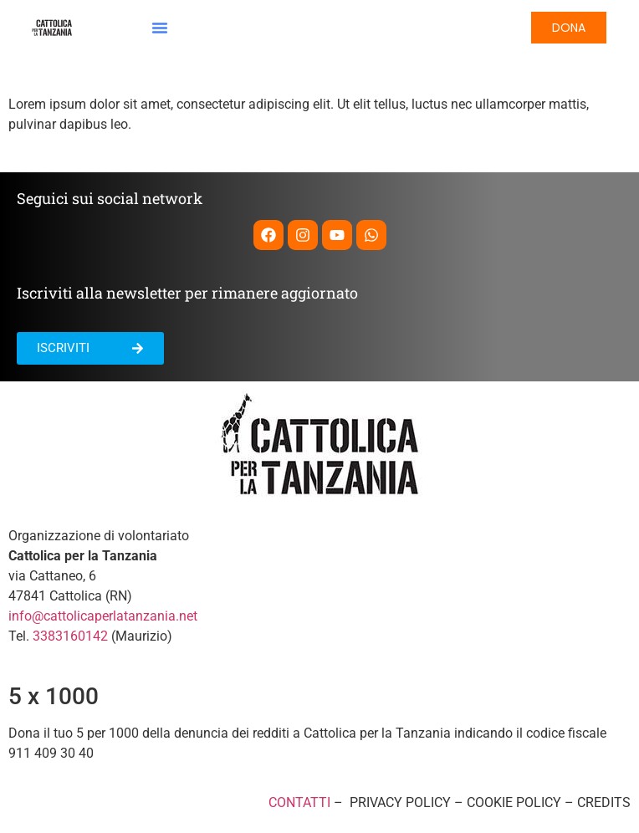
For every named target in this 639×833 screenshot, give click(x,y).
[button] (159, 27)
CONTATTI (299, 802)
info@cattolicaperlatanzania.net (102, 616)
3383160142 (70, 636)
